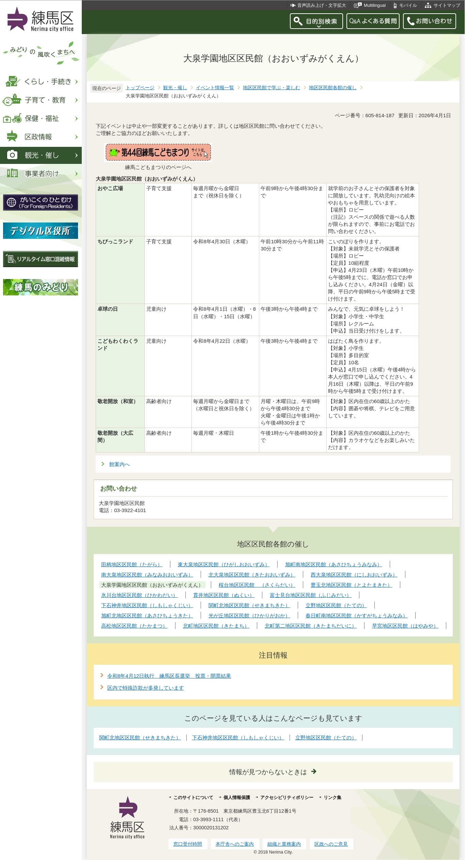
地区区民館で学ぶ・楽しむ (271, 87)
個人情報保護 (236, 797)
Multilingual (375, 5)
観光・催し (175, 87)
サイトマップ (447, 5)
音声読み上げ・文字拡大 (321, 5)
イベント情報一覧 (215, 87)
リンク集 (332, 797)
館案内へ (119, 464)
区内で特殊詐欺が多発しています (145, 688)
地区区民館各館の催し (333, 87)
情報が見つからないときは (268, 771)
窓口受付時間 (187, 844)
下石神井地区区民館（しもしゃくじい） (238, 737)
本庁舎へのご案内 (235, 844)
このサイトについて (193, 797)
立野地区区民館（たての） (326, 737)
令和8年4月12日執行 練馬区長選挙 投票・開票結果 (169, 676)
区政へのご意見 (331, 844)
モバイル (408, 5)
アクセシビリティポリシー (286, 797)
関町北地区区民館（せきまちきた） (140, 737)
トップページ (140, 87)
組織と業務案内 (284, 844)
